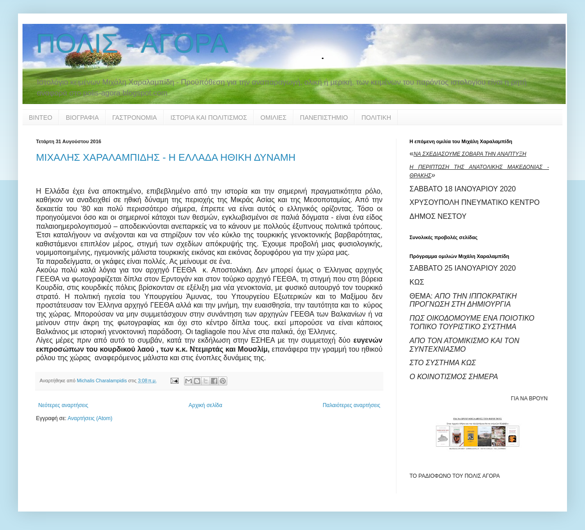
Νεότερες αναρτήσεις (63, 405)
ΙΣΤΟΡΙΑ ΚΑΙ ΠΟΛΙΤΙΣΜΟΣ (209, 117)
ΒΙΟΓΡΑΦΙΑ (82, 117)
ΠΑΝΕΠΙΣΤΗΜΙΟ (324, 117)
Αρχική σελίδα (205, 405)
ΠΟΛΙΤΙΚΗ (376, 117)
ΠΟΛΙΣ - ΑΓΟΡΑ (132, 43)
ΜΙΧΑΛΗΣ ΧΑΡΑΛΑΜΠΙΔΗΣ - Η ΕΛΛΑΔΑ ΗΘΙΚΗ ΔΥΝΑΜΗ (166, 157)
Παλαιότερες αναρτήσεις (351, 405)
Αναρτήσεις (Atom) (90, 418)
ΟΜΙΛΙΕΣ (274, 117)
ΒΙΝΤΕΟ (40, 117)
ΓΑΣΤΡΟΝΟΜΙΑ (134, 117)
